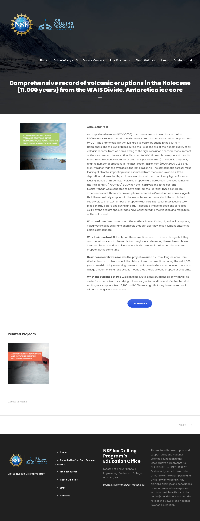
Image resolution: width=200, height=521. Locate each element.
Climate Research (17, 401)
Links (164, 60)
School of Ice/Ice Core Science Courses (79, 60)
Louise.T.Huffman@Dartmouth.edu (123, 485)
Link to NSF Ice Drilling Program (26, 474)
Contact (179, 60)
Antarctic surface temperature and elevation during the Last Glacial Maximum (28, 393)
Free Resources (120, 60)
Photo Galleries (145, 60)
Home (44, 60)
